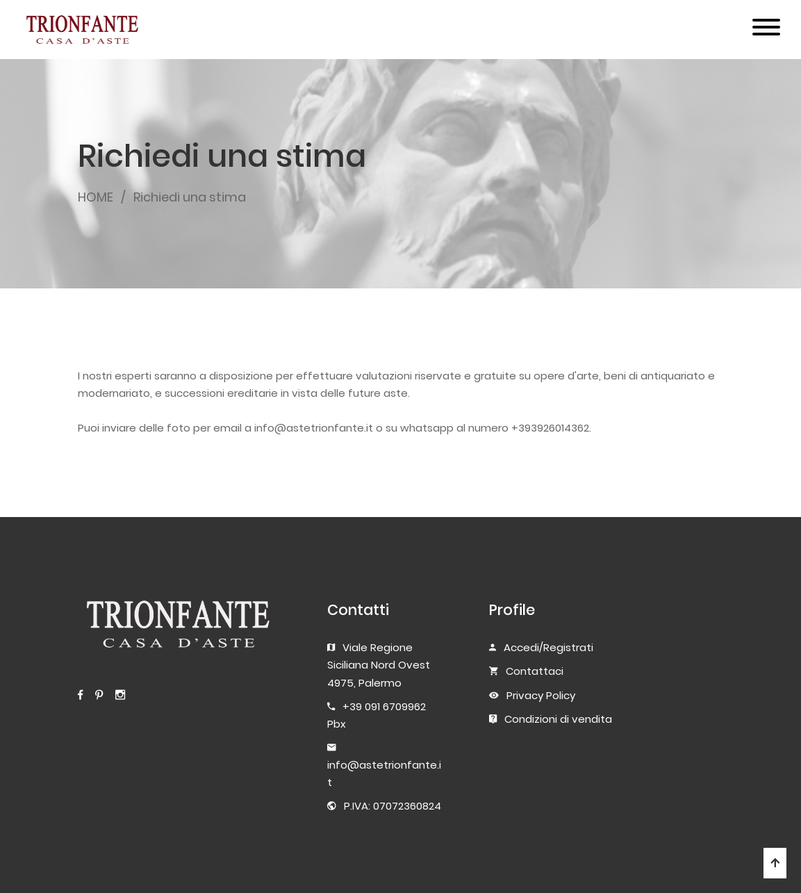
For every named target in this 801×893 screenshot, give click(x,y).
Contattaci (534, 671)
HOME (95, 197)
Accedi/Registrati (548, 647)
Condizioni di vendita (558, 719)
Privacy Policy (540, 695)
